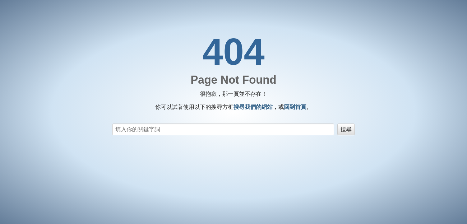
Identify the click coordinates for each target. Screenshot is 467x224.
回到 (295, 107)
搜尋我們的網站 (253, 107)
